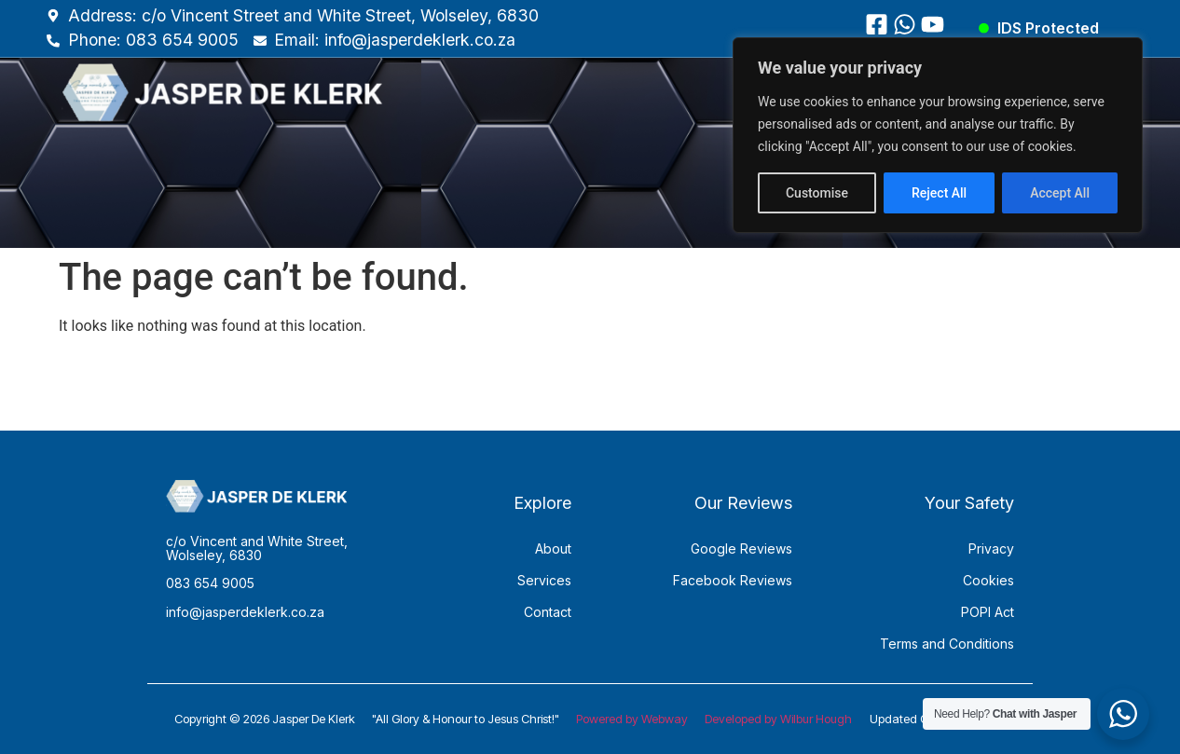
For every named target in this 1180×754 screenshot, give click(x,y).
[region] (938, 135)
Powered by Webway (632, 718)
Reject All (939, 192)
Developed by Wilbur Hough (778, 718)
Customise (817, 192)
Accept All (1060, 192)
